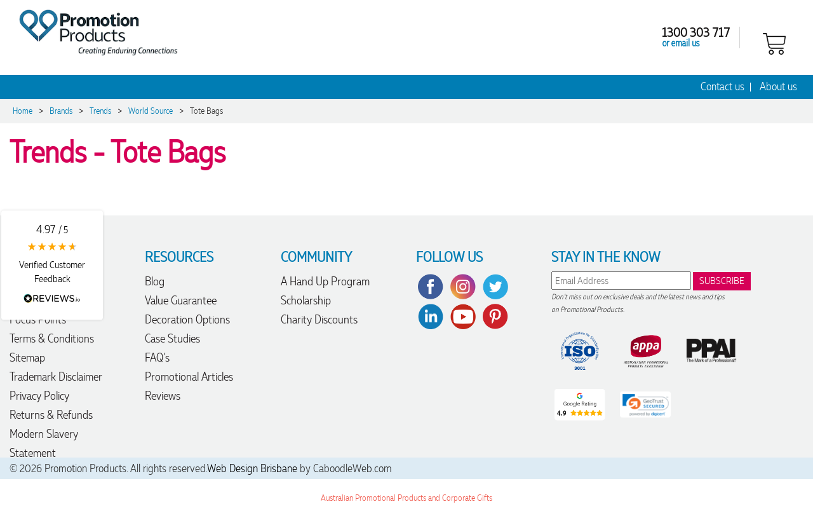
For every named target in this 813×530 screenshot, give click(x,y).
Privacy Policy (39, 395)
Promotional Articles (189, 376)
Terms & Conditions (52, 338)
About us (778, 86)
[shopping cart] (774, 42)
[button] (52, 265)
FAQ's (157, 357)
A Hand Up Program (325, 281)
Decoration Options (187, 319)
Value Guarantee (181, 300)
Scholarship (306, 300)
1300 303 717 (696, 32)
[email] (621, 280)
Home (22, 110)
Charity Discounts (319, 319)
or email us (680, 42)
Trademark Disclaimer (56, 376)
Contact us (722, 86)
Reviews (162, 395)
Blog (155, 281)
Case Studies (172, 338)
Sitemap (27, 357)
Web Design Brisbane (252, 468)
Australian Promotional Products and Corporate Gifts (406, 498)
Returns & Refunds (51, 414)
